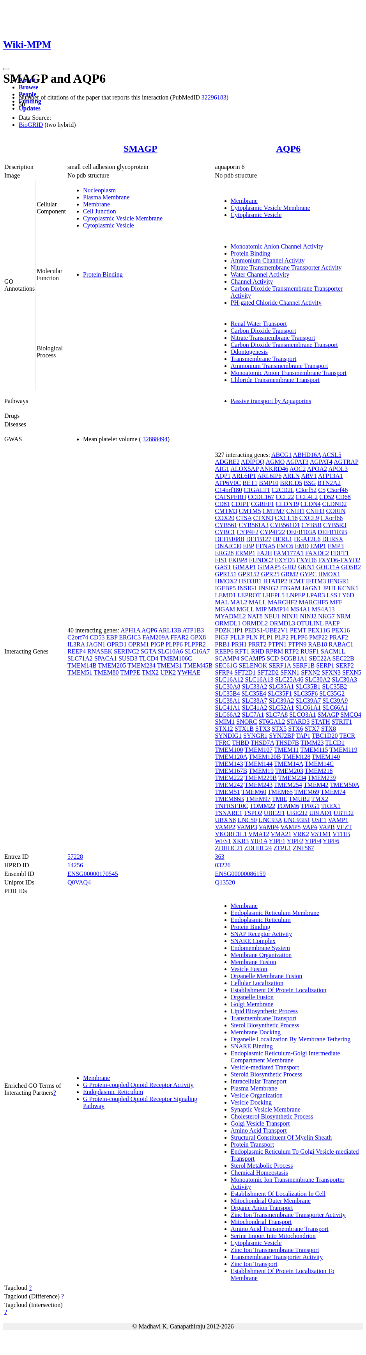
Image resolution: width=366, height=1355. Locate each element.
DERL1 (282, 539)
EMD (302, 546)
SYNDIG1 (228, 735)
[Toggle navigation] (6, 69)
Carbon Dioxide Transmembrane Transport (284, 344)
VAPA (309, 827)
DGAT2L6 (307, 539)
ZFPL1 (282, 848)
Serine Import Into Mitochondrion (273, 1235)
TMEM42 (316, 784)
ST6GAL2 (272, 721)
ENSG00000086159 (240, 873)
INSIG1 (247, 588)
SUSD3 (128, 658)
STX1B (244, 728)
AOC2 (298, 468)
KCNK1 (348, 588)
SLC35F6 (306, 693)
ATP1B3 (193, 630)
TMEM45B (197, 665)
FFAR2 (179, 637)
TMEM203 (289, 770)
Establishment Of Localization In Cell (278, 1193)
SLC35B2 (334, 686)
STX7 (311, 728)
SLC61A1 (308, 707)
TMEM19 (261, 770)
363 (220, 856)
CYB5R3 (335, 525)
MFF (336, 602)
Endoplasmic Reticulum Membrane (275, 912)
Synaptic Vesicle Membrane (266, 1109)
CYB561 (226, 525)
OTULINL (310, 623)
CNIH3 (315, 511)
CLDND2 (334, 504)
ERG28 (224, 553)
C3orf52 (306, 490)
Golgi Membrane (252, 1004)
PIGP (157, 644)
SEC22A (320, 658)
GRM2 (289, 574)
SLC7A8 (276, 714)
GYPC (308, 574)
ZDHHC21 (229, 848)
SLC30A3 (344, 679)
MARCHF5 (313, 602)
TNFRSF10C (231, 806)
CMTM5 (250, 511)
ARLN (291, 475)
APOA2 (317, 468)
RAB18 (317, 644)
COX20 (225, 518)
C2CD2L (283, 490)
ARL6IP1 (244, 475)
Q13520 (225, 882)
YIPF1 (277, 841)
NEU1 (272, 616)
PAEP (332, 623)
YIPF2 (295, 841)
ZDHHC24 (258, 848)
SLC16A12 (229, 679)
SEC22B (343, 658)
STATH (320, 721)
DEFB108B (230, 539)
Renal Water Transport (259, 323)
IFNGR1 (338, 581)
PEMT (298, 630)
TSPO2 (253, 813)
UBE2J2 (297, 813)
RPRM (274, 651)
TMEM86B (229, 799)
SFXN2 (310, 672)
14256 (75, 865)
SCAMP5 (253, 658)
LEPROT (249, 595)
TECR (347, 735)
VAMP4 (268, 827)
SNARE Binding (252, 1046)
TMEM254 (288, 784)
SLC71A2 (80, 658)
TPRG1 (310, 806)
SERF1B (303, 665)
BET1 (249, 482)
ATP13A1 (330, 475)
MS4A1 (300, 609)
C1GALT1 (257, 490)
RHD (257, 651)
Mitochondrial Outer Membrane (271, 1200)
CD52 (326, 497)
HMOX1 (329, 574)
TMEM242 (229, 784)
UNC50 (247, 820)
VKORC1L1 (231, 834)
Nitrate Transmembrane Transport (273, 337)
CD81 (222, 504)
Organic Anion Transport (262, 1207)
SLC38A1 (227, 700)
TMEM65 (280, 791)
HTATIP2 (275, 581)
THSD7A (262, 742)
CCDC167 (261, 497)
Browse (28, 87)
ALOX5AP (244, 468)
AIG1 (222, 468)
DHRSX (332, 539)
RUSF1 (310, 651)
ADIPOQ (252, 461)
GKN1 (306, 567)
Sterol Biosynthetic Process (265, 1025)
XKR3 (241, 841)
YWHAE (189, 672)
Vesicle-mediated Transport (265, 1067)
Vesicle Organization (257, 1095)
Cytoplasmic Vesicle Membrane (123, 218)
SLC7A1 (253, 714)
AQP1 (223, 475)
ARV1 (309, 475)
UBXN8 (225, 820)
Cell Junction (99, 211)
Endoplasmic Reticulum (113, 1092)
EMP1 (318, 546)
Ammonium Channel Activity (268, 260)
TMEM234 (141, 665)
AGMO (275, 461)
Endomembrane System (260, 948)
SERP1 (325, 665)
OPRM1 (138, 644)
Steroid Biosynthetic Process (266, 1074)
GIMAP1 (244, 567)
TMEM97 (258, 799)
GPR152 (249, 574)
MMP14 (278, 609)
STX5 (279, 728)
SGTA (148, 651)
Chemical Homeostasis (259, 1172)
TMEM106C (176, 658)
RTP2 (292, 651)
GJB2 (289, 567)
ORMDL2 (255, 623)
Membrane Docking (256, 1032)
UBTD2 (344, 813)
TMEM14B (82, 665)
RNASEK (99, 651)
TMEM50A (344, 784)
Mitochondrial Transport (261, 1221)
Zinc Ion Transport (254, 1264)
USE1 (319, 820)
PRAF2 (338, 637)
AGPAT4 (321, 461)
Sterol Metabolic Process (262, 1165)
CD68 (343, 497)
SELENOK (253, 665)
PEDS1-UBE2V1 (266, 630)
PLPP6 (173, 644)
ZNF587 (303, 848)
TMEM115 (314, 749)
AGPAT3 (297, 461)
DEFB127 (258, 539)
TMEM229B (260, 777)
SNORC (246, 721)
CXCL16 (286, 518)
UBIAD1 (320, 813)
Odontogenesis (249, 351)
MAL (222, 602)
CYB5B (311, 525)
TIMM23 (312, 742)
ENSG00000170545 (92, 873)
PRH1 (239, 644)
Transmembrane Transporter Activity (277, 1257)
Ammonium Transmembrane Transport (279, 365)
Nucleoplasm (99, 190)
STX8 (328, 728)
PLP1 (266, 637)
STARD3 (297, 721)
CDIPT (240, 504)
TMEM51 (79, 672)
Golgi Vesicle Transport (260, 1123)
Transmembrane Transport (264, 358)
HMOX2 (226, 581)
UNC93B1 (296, 820)
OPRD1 (117, 644)
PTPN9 (297, 644)
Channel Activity (252, 281)
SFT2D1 (245, 672)
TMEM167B (231, 770)
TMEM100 (229, 749)
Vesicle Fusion (249, 969)
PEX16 (341, 630)
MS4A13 (323, 609)
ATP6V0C (228, 482)
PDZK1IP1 (229, 630)
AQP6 (288, 149)
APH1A (130, 630)
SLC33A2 (254, 686)
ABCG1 (281, 454)
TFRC (223, 742)
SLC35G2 (332, 693)
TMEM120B (265, 756)
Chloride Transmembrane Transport (275, 379)
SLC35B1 (307, 686)
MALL (257, 602)
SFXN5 (351, 672)
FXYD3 (285, 560)
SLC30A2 (317, 679)
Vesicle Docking (251, 1102)
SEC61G (226, 665)
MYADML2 (230, 616)
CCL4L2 (306, 497)
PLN (252, 637)
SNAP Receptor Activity (261, 934)
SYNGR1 (255, 735)
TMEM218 (318, 770)
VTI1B (341, 834)
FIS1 (221, 560)
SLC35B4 (227, 693)
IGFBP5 (225, 588)
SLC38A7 (254, 700)
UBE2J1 (274, 813)
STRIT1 (342, 721)
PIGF (222, 637)
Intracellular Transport (259, 1081)
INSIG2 (269, 588)
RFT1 (242, 651)
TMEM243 (258, 784)
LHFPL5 (273, 595)
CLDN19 (287, 504)
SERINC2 (126, 651)
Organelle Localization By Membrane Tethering (291, 1039)
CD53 (97, 637)
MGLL (245, 609)
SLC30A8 (227, 686)
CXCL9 (309, 518)
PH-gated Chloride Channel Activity (276, 302)
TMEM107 (258, 749)
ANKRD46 (274, 468)
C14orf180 (228, 490)
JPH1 (329, 588)
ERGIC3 (130, 637)
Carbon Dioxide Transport (263, 330)
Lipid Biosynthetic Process (264, 1011)
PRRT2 (257, 644)
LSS (332, 595)
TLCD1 (335, 742)
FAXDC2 (317, 553)
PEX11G (319, 630)
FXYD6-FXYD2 (339, 560)
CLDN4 (311, 504)
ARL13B (169, 630)
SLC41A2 (254, 707)
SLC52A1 (281, 707)
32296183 (214, 97)
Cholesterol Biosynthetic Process (272, 1116)
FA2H (264, 553)
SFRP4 (224, 672)
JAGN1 (95, 644)
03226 (223, 865)
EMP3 (336, 546)
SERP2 (345, 665)
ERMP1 (245, 553)
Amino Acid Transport (259, 1130)
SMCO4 (350, 714)
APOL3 (338, 468)
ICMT (296, 581)
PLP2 (282, 637)
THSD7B (287, 742)
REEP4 (76, 651)
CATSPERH (230, 497)
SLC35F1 (280, 693)
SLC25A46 (289, 679)
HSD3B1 (250, 581)
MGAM (225, 609)
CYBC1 (225, 532)
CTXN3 (263, 518)
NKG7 (326, 616)
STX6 (295, 728)
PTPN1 (277, 644)
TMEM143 (229, 763)
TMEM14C (319, 763)
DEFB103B (332, 532)
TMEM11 (286, 749)
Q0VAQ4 (79, 882)
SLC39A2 (281, 700)
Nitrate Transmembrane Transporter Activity (286, 267)
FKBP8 (238, 560)
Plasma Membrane (106, 197)
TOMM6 (288, 806)
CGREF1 (262, 504)
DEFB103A (301, 532)
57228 (75, 856)
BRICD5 (291, 482)
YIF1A (258, 841)
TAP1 (303, 735)
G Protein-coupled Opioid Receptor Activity (138, 1085)
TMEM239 (322, 777)
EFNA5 (265, 546)
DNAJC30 (228, 546)
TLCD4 (149, 658)
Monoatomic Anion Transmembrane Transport (289, 372)
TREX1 (331, 806)
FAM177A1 (289, 553)
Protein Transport (252, 1144)
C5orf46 (337, 490)
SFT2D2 (268, 672)
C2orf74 (77, 637)
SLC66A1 (335, 707)
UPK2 (168, 672)
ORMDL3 (282, 623)
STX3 (262, 728)
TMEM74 (332, 791)
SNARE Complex (253, 941)
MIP (261, 609)
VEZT (344, 827)
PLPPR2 (195, 644)
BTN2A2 (329, 482)
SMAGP (140, 149)
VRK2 (301, 834)
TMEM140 (326, 756)
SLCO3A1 (302, 714)
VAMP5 (290, 827)
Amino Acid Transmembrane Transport (280, 1228)
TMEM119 (343, 749)
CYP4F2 (247, 532)
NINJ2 (308, 616)
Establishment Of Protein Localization (279, 990)
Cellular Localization (257, 983)
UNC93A (270, 820)
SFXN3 (331, 672)
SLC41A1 (227, 707)
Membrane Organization (261, 955)
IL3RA (76, 644)
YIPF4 (313, 841)
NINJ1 (290, 616)
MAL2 (239, 602)
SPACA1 (105, 658)
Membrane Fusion (253, 962)
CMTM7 (273, 511)
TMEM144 (258, 763)
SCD (273, 658)
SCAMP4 (227, 658)
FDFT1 (340, 553)
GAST (223, 567)
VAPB (327, 827)
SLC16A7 (197, 651)
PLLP (237, 637)
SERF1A (280, 665)
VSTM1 (321, 834)
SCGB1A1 (293, 658)
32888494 (155, 439)
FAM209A (155, 637)
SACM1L (333, 651)
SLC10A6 (170, 651)
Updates (30, 108)
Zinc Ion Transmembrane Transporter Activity (288, 1214)
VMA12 (258, 834)
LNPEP (295, 595)
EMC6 (285, 546)
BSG (310, 482)
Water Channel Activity (260, 274)
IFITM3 (316, 581)
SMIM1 (225, 721)
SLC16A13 (259, 679)
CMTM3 (226, 511)
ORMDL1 (228, 623)
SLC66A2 (227, 714)
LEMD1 (225, 595)
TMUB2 (299, 799)
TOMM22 (263, 806)
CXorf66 (331, 518)
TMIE (279, 799)
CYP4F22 (272, 532)
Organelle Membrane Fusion (266, 976)
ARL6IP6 (269, 475)
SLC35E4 (254, 693)
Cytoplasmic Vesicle (108, 225)
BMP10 (269, 482)
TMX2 (150, 672)
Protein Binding (103, 274)
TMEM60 (253, 791)
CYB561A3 (254, 525)
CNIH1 (295, 511)
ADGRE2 (227, 461)
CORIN (336, 511)
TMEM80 (106, 672)
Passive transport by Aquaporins (271, 401)
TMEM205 (112, 665)
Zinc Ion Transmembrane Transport (275, 1250)
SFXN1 (289, 672)
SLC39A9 (335, 700)
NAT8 (255, 616)
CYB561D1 (285, 525)
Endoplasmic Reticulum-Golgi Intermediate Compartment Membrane (285, 1057)
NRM (343, 616)
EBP (111, 637)
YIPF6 (331, 841)
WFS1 (223, 841)
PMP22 (318, 637)
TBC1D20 (325, 735)
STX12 (224, 728)
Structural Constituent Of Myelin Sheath (281, 1137)
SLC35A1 (281, 686)
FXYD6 (307, 560)
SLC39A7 (308, 700)
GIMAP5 (269, 567)
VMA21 (281, 834)
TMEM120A (231, 756)
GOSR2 (351, 567)
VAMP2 (225, 827)
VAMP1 (338, 820)
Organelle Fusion (252, 997)
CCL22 (285, 497)
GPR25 (270, 574)
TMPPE (130, 672)
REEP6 (224, 651)
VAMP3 (247, 827)
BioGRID (31, 124)
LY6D (346, 595)
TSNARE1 (228, 813)
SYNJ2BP (281, 735)
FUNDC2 (261, 560)
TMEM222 (229, 777)
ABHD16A (307, 454)
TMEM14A (288, 763)
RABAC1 (341, 644)
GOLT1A (327, 567)
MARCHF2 (282, 602)
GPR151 (226, 574)
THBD (240, 742)
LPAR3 (315, 595)
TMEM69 (306, 791)
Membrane (96, 204)
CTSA (243, 518)
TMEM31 (169, 665)
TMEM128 (296, 756)
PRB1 (222, 644)
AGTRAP (346, 461)
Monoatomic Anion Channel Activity (277, 246)
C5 (321, 490)
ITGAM (290, 588)
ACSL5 (331, 454)
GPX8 (198, 637)
